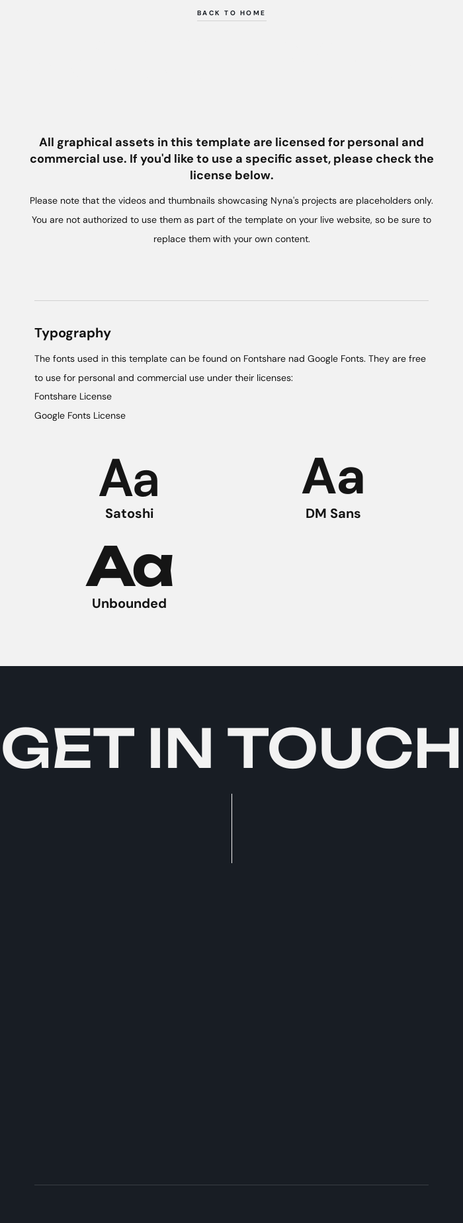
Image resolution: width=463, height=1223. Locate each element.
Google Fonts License (80, 415)
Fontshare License (73, 396)
